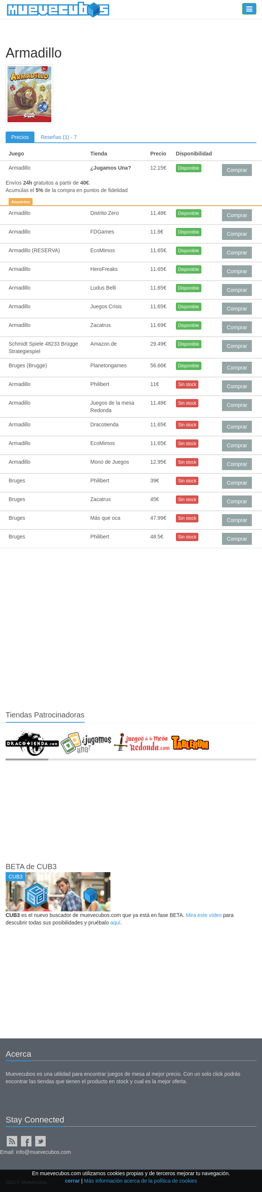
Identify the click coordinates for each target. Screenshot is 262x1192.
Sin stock (187, 384)
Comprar (237, 170)
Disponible (188, 168)
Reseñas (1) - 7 (59, 137)
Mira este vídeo (204, 915)
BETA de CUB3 (31, 866)
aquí (115, 923)
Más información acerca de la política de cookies (140, 1181)
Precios (20, 137)
